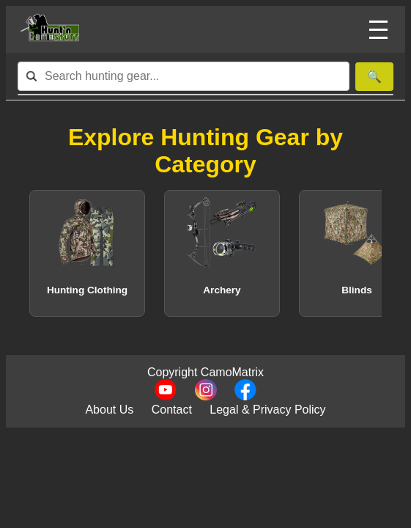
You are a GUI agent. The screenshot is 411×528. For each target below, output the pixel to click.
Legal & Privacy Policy (267, 409)
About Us (109, 409)
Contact (172, 409)
